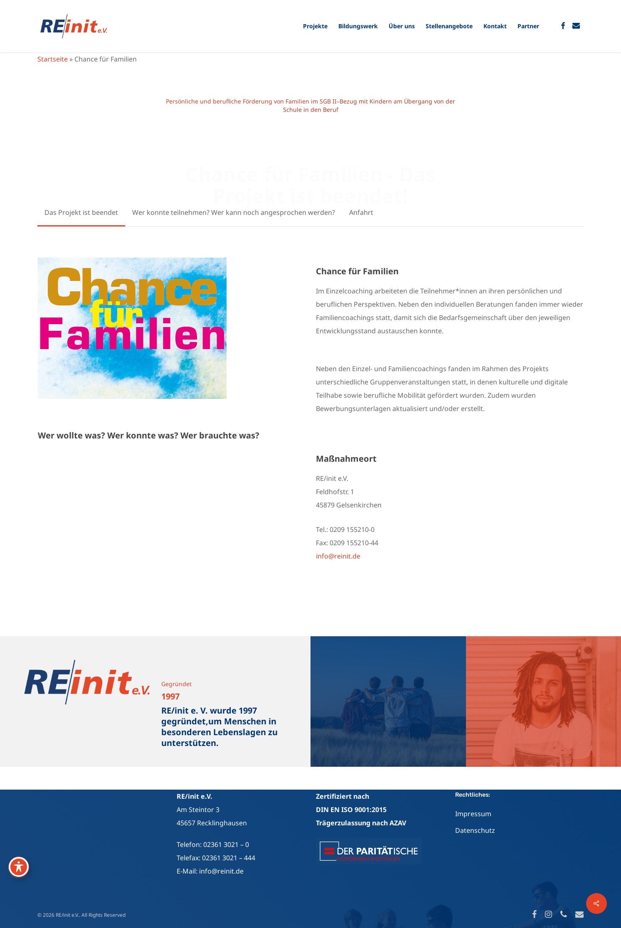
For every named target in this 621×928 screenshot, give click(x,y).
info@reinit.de (338, 556)
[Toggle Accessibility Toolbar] (19, 867)
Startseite (52, 59)
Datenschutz (475, 830)
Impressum (473, 813)
